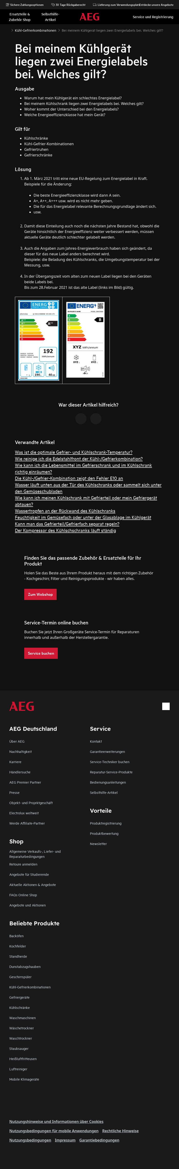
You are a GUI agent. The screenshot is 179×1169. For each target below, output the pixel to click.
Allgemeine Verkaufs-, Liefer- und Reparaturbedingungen (35, 854)
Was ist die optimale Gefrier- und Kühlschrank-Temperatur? (73, 452)
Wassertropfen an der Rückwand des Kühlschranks (65, 510)
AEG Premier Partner (25, 782)
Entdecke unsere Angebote (153, 5)
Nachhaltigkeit (20, 751)
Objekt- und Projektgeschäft (31, 802)
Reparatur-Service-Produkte (111, 772)
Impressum (65, 1140)
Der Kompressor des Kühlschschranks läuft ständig (65, 530)
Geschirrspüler (20, 976)
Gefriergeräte (19, 997)
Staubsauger (18, 1048)
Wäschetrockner (21, 1028)
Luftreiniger (18, 1069)
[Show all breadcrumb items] (7, 30)
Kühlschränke (19, 1007)
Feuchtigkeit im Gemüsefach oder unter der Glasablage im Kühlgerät (83, 517)
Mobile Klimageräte (24, 1079)
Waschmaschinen (22, 1017)
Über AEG (16, 741)
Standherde (18, 956)
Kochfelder (17, 946)
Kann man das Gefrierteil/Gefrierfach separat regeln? (67, 523)
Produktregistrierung (105, 823)
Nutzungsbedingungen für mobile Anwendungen (54, 1130)
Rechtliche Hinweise (120, 1130)
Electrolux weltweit (24, 813)
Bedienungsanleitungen (108, 782)
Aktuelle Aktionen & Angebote (32, 884)
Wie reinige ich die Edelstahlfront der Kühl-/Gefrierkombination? (79, 458)
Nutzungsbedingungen (30, 1140)
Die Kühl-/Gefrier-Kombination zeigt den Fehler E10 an (69, 478)
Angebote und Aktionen (27, 905)
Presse (14, 792)
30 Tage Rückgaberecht (68, 5)
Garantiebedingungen (99, 1140)
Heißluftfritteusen (23, 1058)
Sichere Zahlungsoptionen (25, 5)
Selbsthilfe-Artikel (104, 792)
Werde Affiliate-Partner (27, 823)
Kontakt (96, 741)
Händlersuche (20, 772)
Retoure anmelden (23, 864)
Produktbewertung (104, 833)
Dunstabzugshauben (25, 966)
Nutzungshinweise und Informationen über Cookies (56, 1121)
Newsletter (98, 843)
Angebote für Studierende (29, 874)
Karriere (15, 761)
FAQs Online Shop (23, 895)
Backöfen (16, 935)
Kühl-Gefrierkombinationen (30, 987)
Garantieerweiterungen (107, 751)
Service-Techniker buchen (109, 761)
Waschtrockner (20, 1038)
